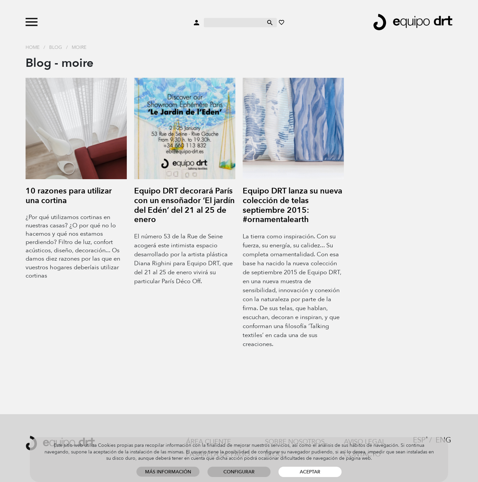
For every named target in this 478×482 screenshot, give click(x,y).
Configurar (239, 472)
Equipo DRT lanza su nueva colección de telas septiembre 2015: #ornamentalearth (292, 205)
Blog (55, 47)
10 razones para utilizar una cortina (69, 195)
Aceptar (310, 472)
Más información (168, 472)
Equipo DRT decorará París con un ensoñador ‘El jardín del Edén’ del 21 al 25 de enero (184, 205)
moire (79, 47)
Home (33, 47)
